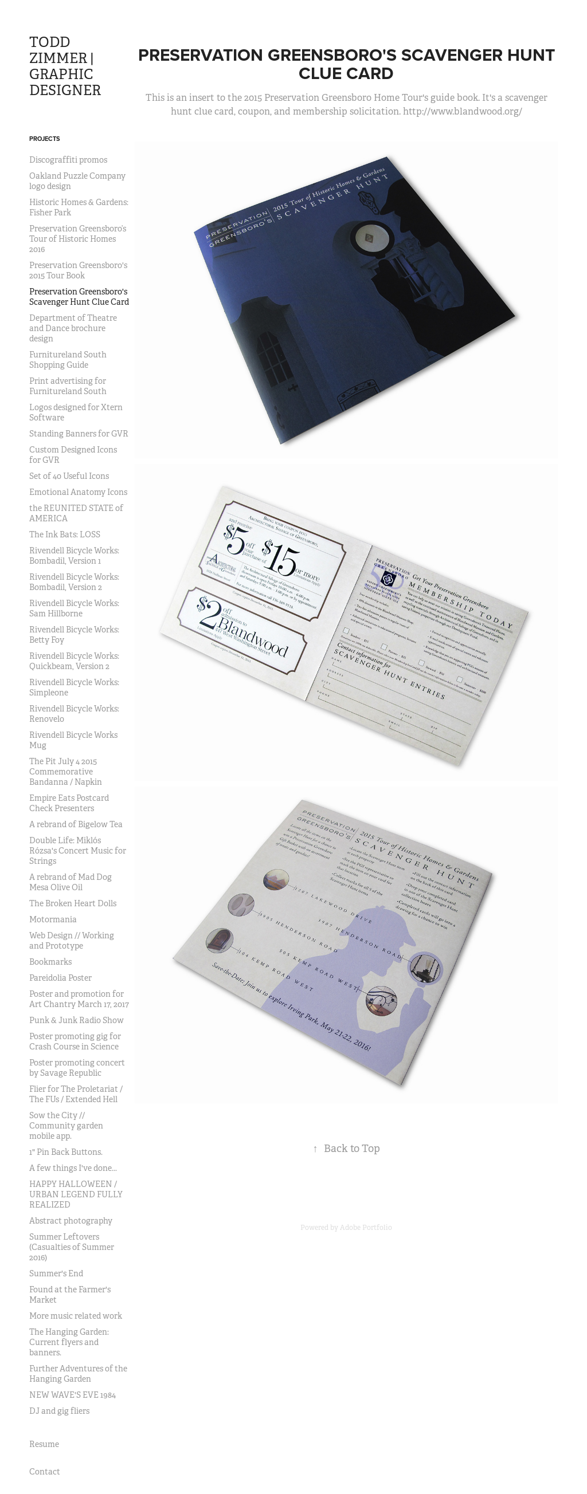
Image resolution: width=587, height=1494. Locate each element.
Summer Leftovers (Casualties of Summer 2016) (71, 1247)
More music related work (75, 1316)
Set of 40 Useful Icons (69, 476)
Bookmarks (50, 962)
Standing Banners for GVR (78, 433)
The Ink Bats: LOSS (64, 534)
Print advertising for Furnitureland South (68, 386)
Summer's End (56, 1273)
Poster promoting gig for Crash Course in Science (75, 1041)
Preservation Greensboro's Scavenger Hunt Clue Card (79, 296)
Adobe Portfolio (366, 1227)
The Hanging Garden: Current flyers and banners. (69, 1342)
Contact (44, 1472)
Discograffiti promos (68, 160)
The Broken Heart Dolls (72, 903)
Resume (44, 1444)
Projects (44, 138)
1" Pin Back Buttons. (66, 1152)
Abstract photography (70, 1221)
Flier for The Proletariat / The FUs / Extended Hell (76, 1094)
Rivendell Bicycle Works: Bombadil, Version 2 (74, 582)
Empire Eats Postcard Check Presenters (69, 803)
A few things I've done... (73, 1168)
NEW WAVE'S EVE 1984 (72, 1395)
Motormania (53, 919)
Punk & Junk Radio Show (76, 1020)
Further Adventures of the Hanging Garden (78, 1373)
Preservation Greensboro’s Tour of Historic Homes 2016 (77, 238)
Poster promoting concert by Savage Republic (77, 1067)
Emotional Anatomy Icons (78, 492)
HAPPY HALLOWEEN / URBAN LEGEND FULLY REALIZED (76, 1194)
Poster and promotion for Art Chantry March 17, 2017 (79, 999)
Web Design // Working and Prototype (71, 940)
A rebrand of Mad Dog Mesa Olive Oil (70, 882)
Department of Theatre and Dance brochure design (73, 328)
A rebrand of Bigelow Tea (76, 824)
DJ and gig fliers (59, 1411)
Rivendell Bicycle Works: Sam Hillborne (74, 608)
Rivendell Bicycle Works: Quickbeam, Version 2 (74, 661)
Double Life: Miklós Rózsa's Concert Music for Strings (77, 850)
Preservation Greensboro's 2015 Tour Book (78, 270)
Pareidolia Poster (60, 978)
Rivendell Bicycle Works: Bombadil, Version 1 (74, 555)
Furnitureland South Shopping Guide (68, 359)
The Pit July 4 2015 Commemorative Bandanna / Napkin (65, 771)
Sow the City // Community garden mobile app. (66, 1125)
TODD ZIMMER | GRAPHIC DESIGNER (65, 66)
